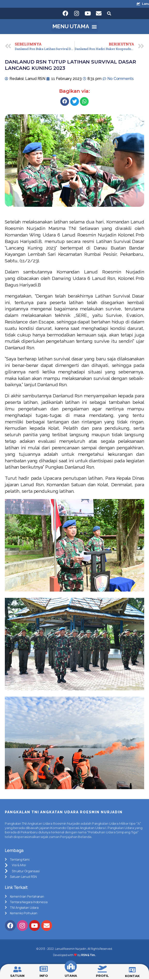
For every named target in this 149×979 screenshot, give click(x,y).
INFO (43, 976)
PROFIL (102, 976)
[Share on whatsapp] (84, 101)
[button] (74, 26)
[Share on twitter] (74, 101)
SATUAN (17, 976)
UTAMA (71, 976)
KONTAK (132, 976)
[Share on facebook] (64, 101)
